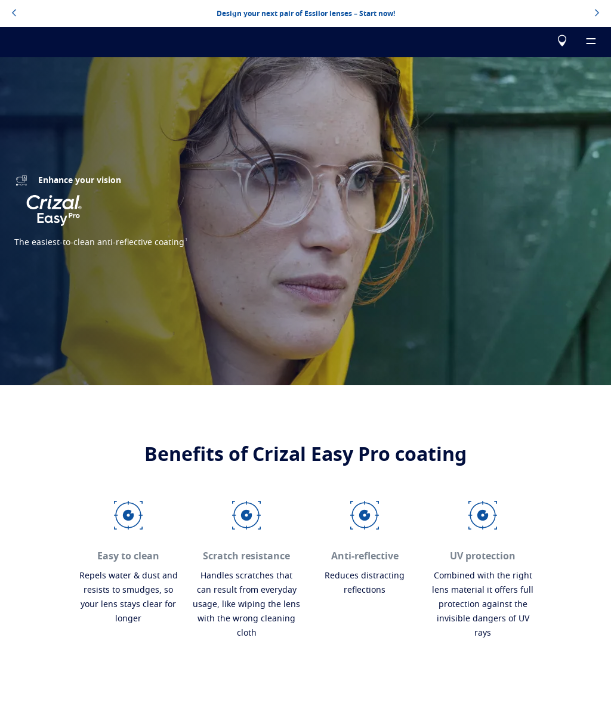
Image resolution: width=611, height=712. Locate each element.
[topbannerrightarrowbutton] (597, 13)
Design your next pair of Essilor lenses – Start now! (306, 13)
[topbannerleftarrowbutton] (14, 13)
